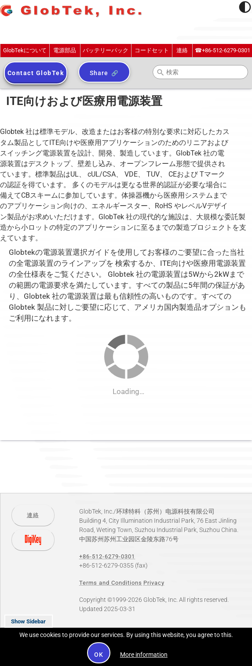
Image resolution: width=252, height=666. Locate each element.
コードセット (152, 50)
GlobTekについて (25, 50)
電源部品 (64, 50)
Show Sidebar (28, 621)
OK (98, 654)
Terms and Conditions (110, 582)
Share (99, 72)
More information (144, 654)
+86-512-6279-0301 (222, 50)
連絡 (182, 50)
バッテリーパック (105, 50)
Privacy (153, 582)
